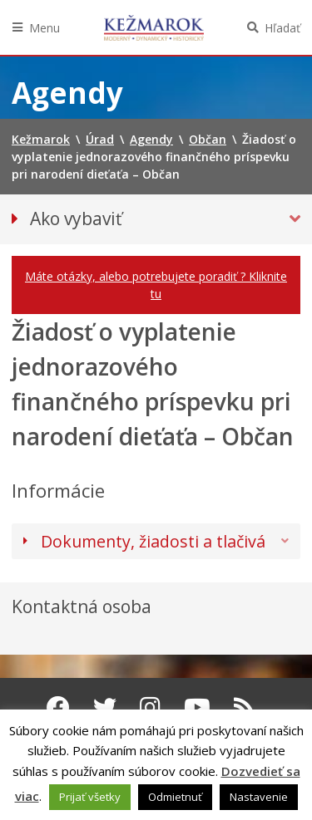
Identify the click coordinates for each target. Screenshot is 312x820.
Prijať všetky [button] (90, 796)
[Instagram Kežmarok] (150, 707)
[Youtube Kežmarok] (197, 707)
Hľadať (282, 28)
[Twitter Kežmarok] (104, 707)
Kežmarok (154, 27)
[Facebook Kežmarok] (58, 707)
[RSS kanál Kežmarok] (244, 707)
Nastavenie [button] (259, 796)
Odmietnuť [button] (175, 796)
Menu (44, 28)
